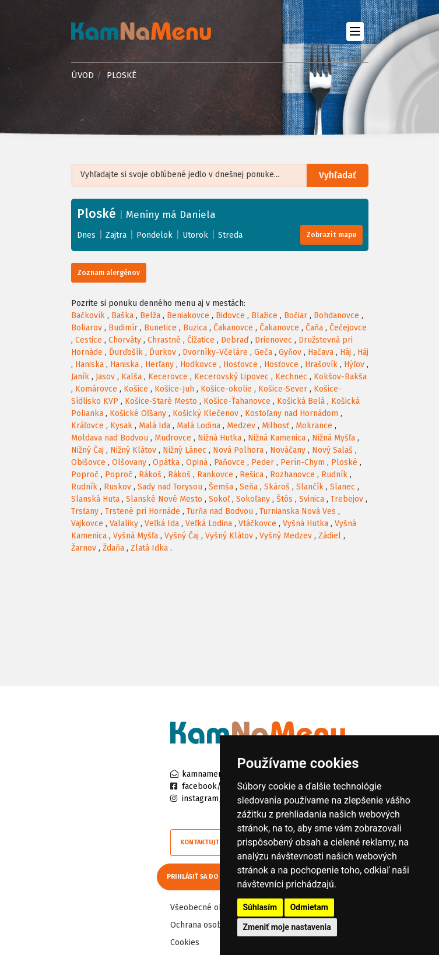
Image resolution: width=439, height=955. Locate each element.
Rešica (252, 475)
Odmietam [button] (309, 907)
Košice (136, 389)
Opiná (197, 462)
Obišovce (88, 462)
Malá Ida (154, 426)
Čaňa (314, 328)
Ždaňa (113, 548)
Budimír (123, 328)
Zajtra (116, 235)
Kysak (121, 426)
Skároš (277, 487)
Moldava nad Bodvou (109, 438)
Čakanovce (233, 328)
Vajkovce (87, 523)
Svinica (311, 499)
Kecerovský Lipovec (231, 377)
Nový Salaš (332, 450)
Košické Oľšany (138, 413)
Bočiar (295, 315)
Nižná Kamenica (276, 438)
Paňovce (229, 462)
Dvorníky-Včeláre (215, 352)
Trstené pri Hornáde (142, 511)
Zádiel (329, 536)
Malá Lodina (198, 426)
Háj (345, 352)
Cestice (88, 340)
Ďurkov (162, 352)
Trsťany (85, 511)
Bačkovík (88, 315)
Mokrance (314, 426)
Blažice (264, 315)
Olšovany (129, 462)
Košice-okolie (226, 389)
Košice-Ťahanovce (237, 401)
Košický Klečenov (205, 413)
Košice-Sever (282, 389)
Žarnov (83, 548)
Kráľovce (87, 426)
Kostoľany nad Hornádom (291, 413)
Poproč (85, 475)
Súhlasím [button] (260, 907)
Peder (262, 462)
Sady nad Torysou (170, 487)
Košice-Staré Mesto (161, 401)
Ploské (344, 462)
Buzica (195, 328)
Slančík (310, 487)
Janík (80, 377)
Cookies (184, 941)
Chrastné (164, 340)
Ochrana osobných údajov (218, 924)
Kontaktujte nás (208, 842)
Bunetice (160, 328)
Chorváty (124, 340)
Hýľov (354, 364)
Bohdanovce (336, 315)
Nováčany (287, 450)
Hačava (320, 352)
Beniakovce (188, 315)
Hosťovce (240, 364)
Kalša (131, 377)
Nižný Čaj (87, 450)
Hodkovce (198, 364)
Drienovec (273, 340)
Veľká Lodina (208, 523)
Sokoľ (219, 499)
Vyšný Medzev (285, 536)
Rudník (334, 475)
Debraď (234, 340)
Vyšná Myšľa (135, 536)
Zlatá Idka (149, 548)
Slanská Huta (95, 499)
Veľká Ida (162, 523)
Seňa (249, 487)
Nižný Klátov (133, 450)
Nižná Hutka (219, 438)
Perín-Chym (302, 462)
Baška (122, 315)
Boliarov (86, 328)
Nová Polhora (238, 450)
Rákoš (150, 475)
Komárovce (96, 389)
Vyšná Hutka (305, 523)
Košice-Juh (174, 389)
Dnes (86, 235)
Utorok (195, 235)
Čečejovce (348, 328)
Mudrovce (172, 438)
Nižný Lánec (184, 450)
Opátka (166, 462)
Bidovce (230, 315)
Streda (230, 235)
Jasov (105, 377)
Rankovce (215, 475)
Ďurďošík (126, 352)
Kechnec (291, 377)
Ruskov (117, 487)
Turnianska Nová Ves (297, 511)
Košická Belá (301, 401)
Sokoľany (253, 499)
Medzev (241, 426)
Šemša (221, 487)
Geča (263, 352)
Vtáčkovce (257, 523)
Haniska (89, 364)
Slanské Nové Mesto (164, 499)
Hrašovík (321, 364)
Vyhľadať (338, 175)
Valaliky (124, 523)
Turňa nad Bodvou (220, 511)
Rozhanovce (292, 475)
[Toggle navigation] (355, 31)
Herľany (159, 364)
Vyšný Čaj (181, 536)
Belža (150, 315)
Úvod (82, 75)
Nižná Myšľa (333, 438)
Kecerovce (168, 377)
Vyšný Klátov (229, 536)
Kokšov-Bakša (340, 377)
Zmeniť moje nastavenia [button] (287, 927)
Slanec (342, 487)
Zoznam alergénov (109, 273)
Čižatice (201, 340)
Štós (284, 499)
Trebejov (347, 499)
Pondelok (154, 235)
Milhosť (275, 426)
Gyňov (290, 352)
